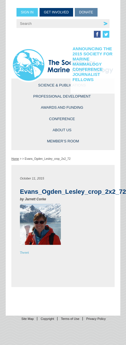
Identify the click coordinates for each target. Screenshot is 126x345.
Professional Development (62, 96)
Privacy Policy (96, 318)
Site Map (27, 318)
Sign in (27, 12)
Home (15, 158)
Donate (86, 12)
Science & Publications (62, 85)
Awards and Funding (62, 107)
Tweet (24, 252)
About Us (62, 130)
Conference (62, 119)
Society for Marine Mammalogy (63, 65)
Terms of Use (70, 318)
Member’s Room (63, 141)
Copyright (47, 318)
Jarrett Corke (35, 199)
